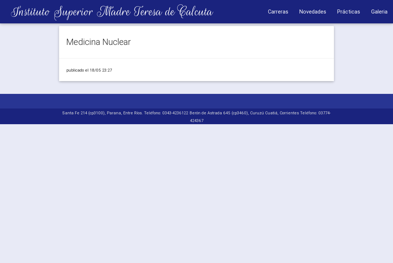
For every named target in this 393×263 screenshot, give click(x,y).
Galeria (379, 11)
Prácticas (348, 11)
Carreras (278, 11)
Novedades (312, 11)
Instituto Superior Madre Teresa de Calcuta (106, 11)
